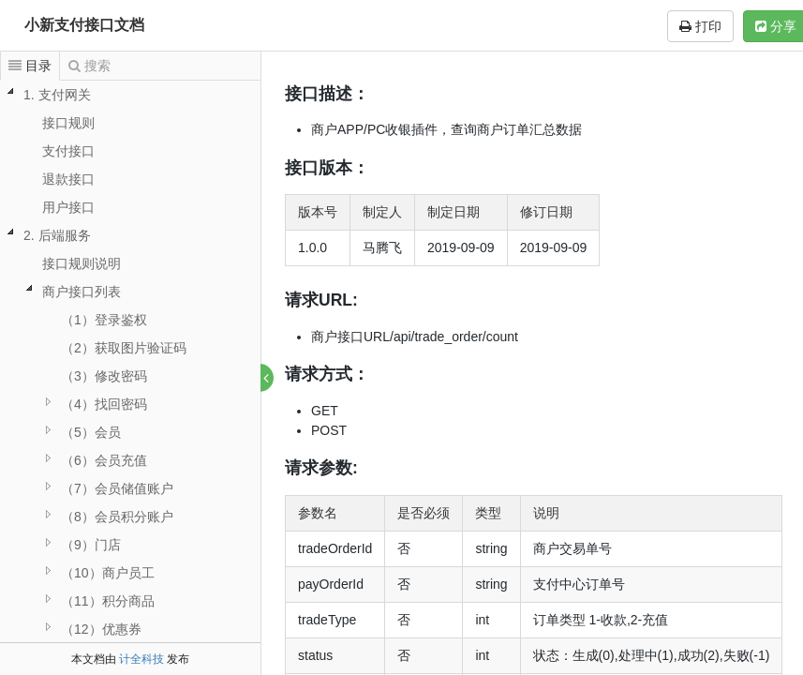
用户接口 (68, 207)
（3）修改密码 (104, 375)
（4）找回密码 (104, 404)
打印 (700, 26)
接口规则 (68, 122)
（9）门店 (91, 544)
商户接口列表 (81, 291)
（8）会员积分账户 (117, 516)
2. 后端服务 (57, 235)
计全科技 (141, 659)
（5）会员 (91, 432)
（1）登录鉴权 (104, 319)
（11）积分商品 (108, 600)
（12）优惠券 (101, 629)
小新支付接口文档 (84, 25)
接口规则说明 (81, 263)
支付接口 (68, 150)
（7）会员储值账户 (117, 488)
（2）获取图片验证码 (123, 347)
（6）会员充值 (104, 460)
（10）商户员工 (108, 572)
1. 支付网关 (57, 94)
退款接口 (68, 179)
